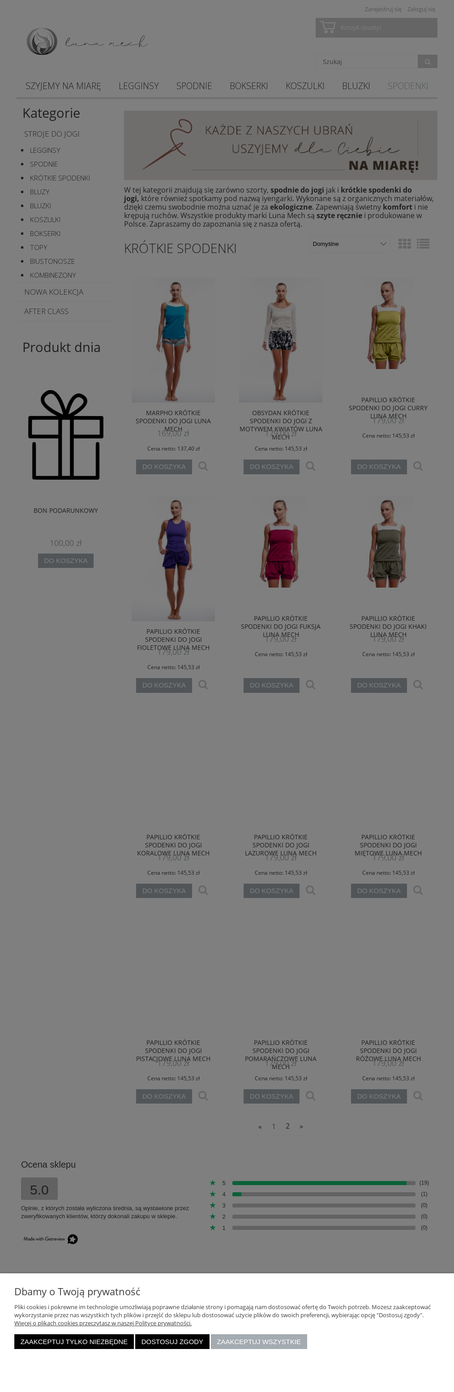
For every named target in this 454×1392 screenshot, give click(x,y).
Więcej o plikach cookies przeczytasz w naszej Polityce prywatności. (103, 1323)
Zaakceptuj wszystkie (259, 1341)
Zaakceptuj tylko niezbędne (74, 1341)
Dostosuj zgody (172, 1341)
